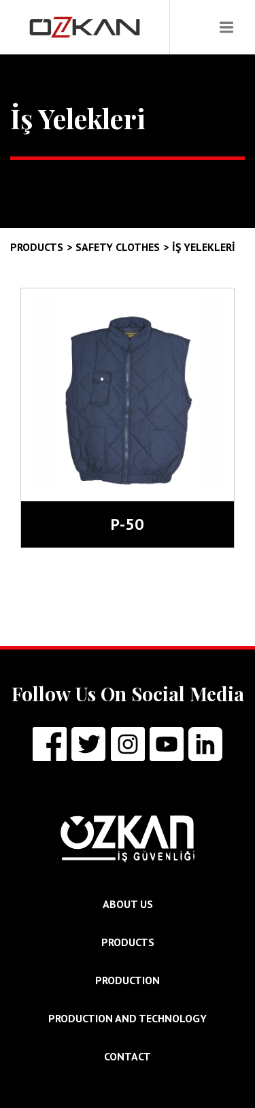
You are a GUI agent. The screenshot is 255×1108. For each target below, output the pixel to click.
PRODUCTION (127, 980)
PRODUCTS (127, 942)
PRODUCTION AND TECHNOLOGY (127, 1018)
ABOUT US (128, 904)
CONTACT (127, 1056)
